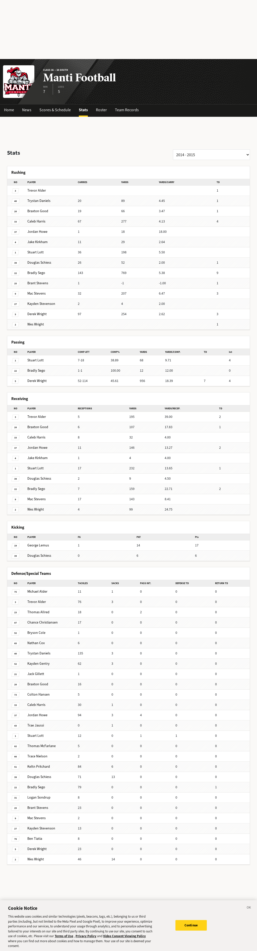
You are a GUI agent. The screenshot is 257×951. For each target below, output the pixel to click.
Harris (36, 221)
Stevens (37, 283)
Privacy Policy (86, 940)
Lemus (38, 545)
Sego (36, 272)
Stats (83, 110)
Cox (36, 643)
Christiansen (42, 622)
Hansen (38, 694)
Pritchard (38, 766)
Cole (36, 632)
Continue (191, 929)
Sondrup (38, 797)
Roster (101, 110)
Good (37, 211)
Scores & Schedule (55, 110)
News (26, 110)
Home (9, 110)
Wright (37, 314)
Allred (38, 612)
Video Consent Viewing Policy (124, 940)
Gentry (38, 663)
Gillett (35, 674)
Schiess (39, 262)
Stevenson (41, 303)
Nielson (37, 756)
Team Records (127, 110)
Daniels (38, 200)
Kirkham (37, 242)
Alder (36, 190)
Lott (35, 252)
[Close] (248, 912)
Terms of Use (64, 940)
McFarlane (41, 746)
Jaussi (35, 725)
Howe (37, 231)
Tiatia (34, 838)
